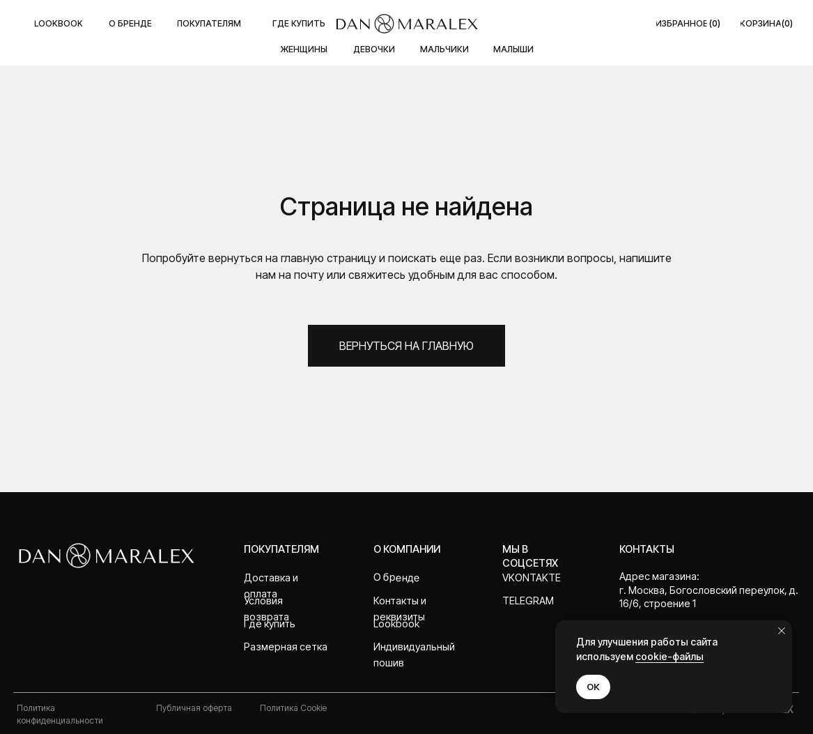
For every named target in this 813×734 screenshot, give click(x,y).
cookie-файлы (669, 656)
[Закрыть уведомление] (782, 631)
